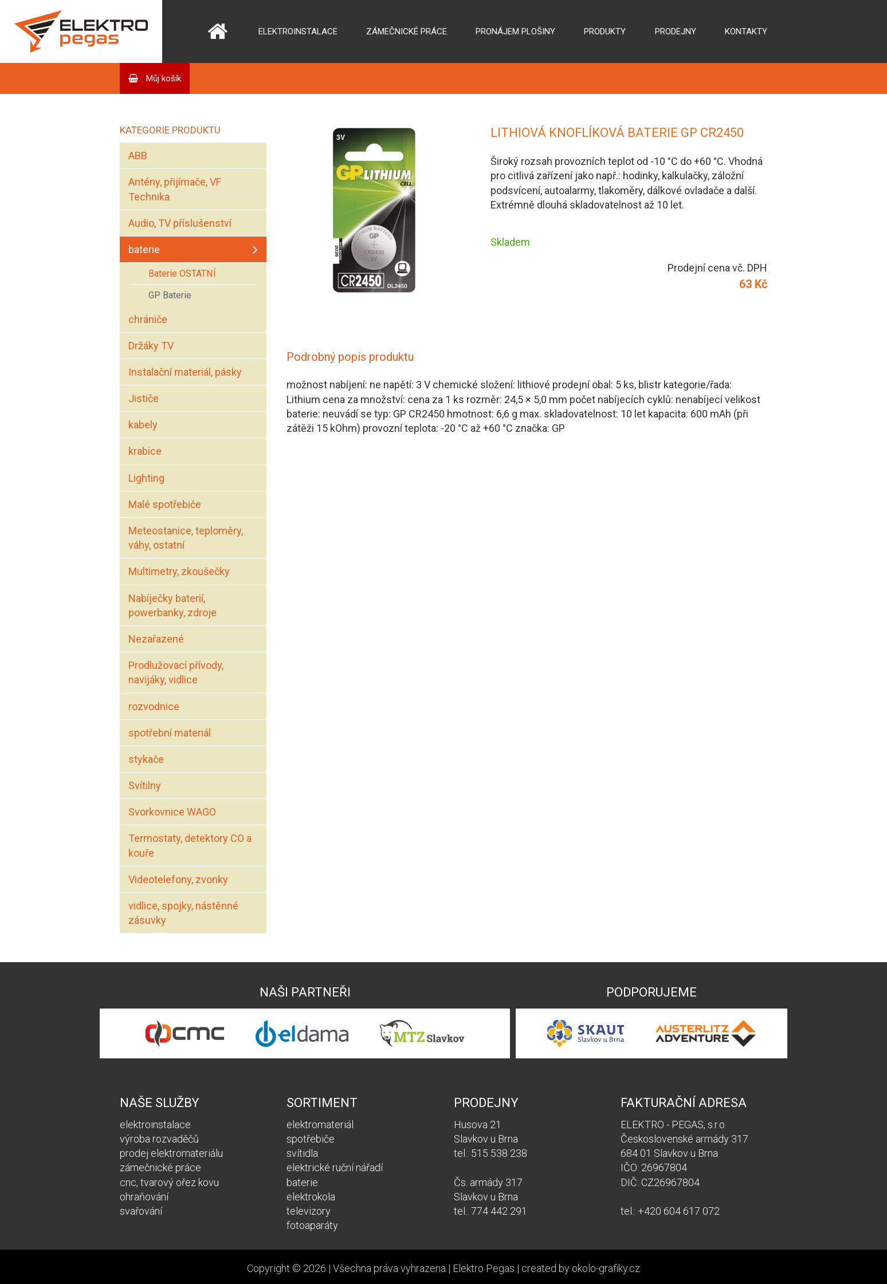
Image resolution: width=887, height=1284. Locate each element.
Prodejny (675, 31)
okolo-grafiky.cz (606, 1268)
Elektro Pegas (484, 1268)
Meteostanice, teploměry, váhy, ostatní (185, 538)
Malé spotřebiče (164, 504)
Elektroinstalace (297, 31)
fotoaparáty (312, 1225)
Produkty (605, 31)
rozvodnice (153, 706)
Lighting (146, 478)
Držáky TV (151, 346)
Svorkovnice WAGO (172, 812)
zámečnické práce (160, 1167)
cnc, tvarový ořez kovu (169, 1182)
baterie (144, 249)
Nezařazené (156, 639)
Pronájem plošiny (515, 31)
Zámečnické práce (406, 31)
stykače (146, 759)
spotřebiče (310, 1139)
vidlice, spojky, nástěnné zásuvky (183, 913)
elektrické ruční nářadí (334, 1167)
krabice (145, 451)
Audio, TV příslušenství (179, 223)
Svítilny (144, 785)
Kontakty (746, 31)
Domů (217, 31)
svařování (141, 1211)
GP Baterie (169, 295)
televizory (308, 1211)
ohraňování (144, 1197)
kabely (143, 425)
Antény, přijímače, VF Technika (174, 189)
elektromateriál (320, 1124)
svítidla (302, 1153)
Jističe (143, 398)
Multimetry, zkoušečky (179, 571)
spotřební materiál (169, 733)
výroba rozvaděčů (159, 1139)
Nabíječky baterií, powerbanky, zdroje (172, 605)
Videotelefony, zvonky (178, 879)
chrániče (147, 319)
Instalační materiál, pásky (185, 372)
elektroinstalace (155, 1124)
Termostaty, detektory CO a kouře (190, 845)
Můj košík (162, 78)
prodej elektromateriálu (171, 1153)
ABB (137, 155)
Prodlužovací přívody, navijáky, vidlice (175, 672)
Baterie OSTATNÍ (182, 273)
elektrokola (310, 1197)
